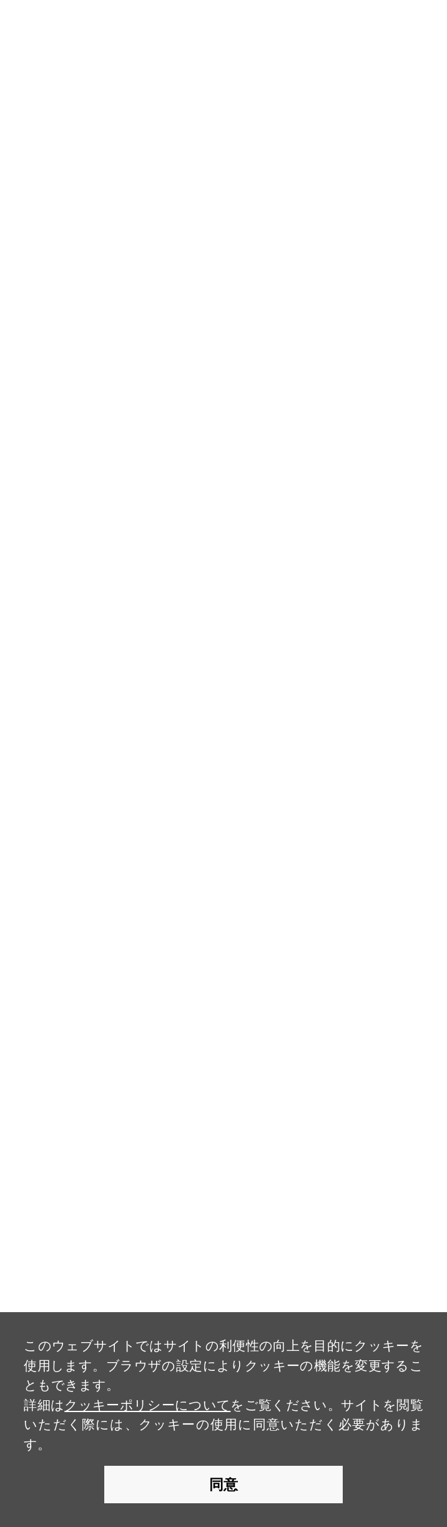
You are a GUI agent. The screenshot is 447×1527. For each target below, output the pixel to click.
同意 (223, 1484)
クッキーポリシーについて (147, 1405)
